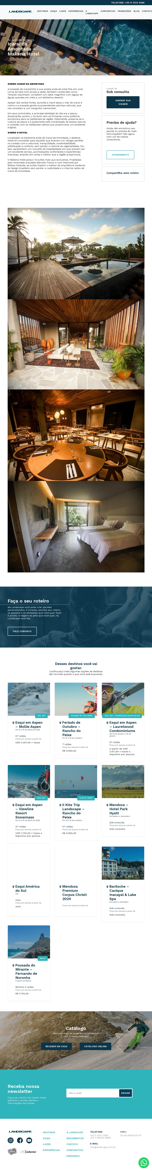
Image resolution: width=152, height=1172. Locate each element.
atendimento (120, 154)
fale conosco (22, 631)
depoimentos (75, 1138)
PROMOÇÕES (124, 11)
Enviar (125, 1093)
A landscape (75, 1132)
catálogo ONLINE (95, 1046)
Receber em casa (56, 1046)
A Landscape (92, 12)
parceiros (73, 1156)
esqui (46, 1138)
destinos (42, 11)
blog (136, 11)
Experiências (75, 11)
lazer (47, 1144)
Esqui (53, 11)
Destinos (49, 1132)
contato (72, 1144)
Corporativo (107, 11)
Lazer (62, 11)
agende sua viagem (123, 102)
